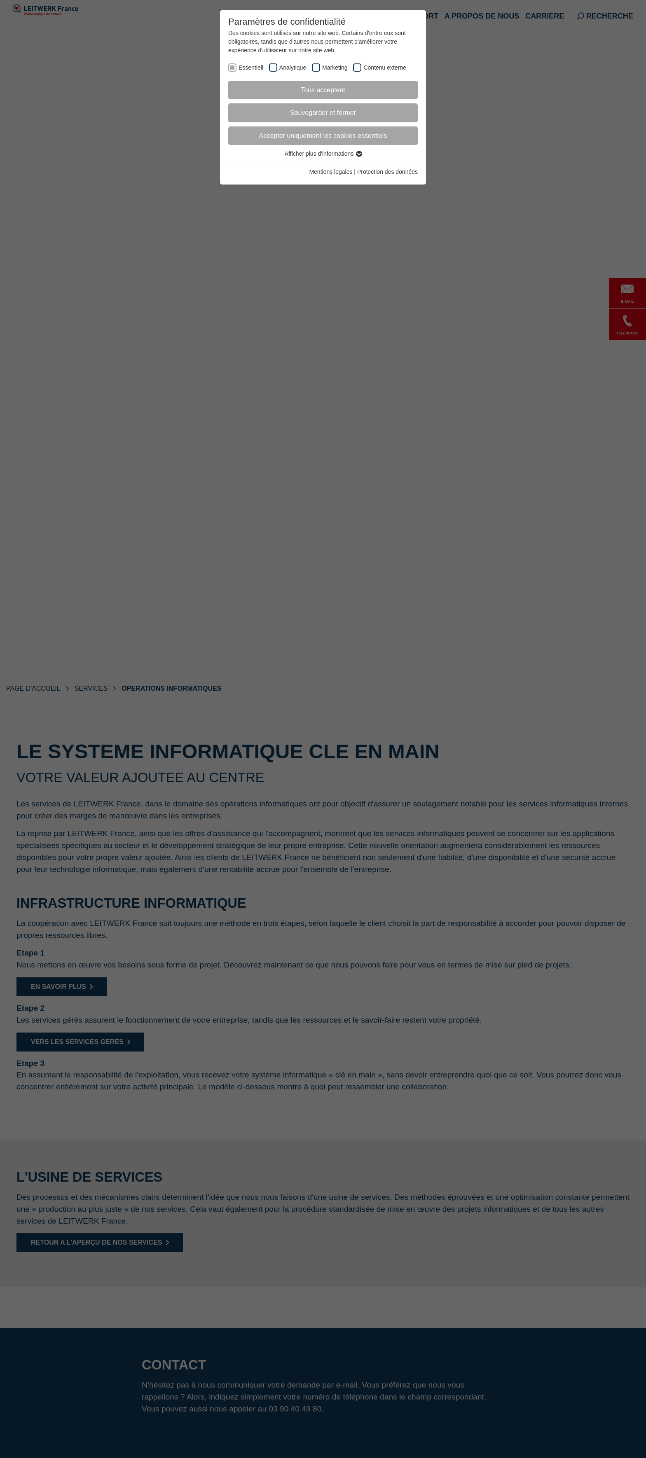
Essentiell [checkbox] (251, 67)
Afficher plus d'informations (323, 153)
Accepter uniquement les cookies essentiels (323, 135)
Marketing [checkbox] (334, 67)
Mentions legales (330, 171)
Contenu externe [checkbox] (384, 67)
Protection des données (387, 171)
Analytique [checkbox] (292, 67)
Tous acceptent (323, 89)
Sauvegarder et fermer (323, 112)
